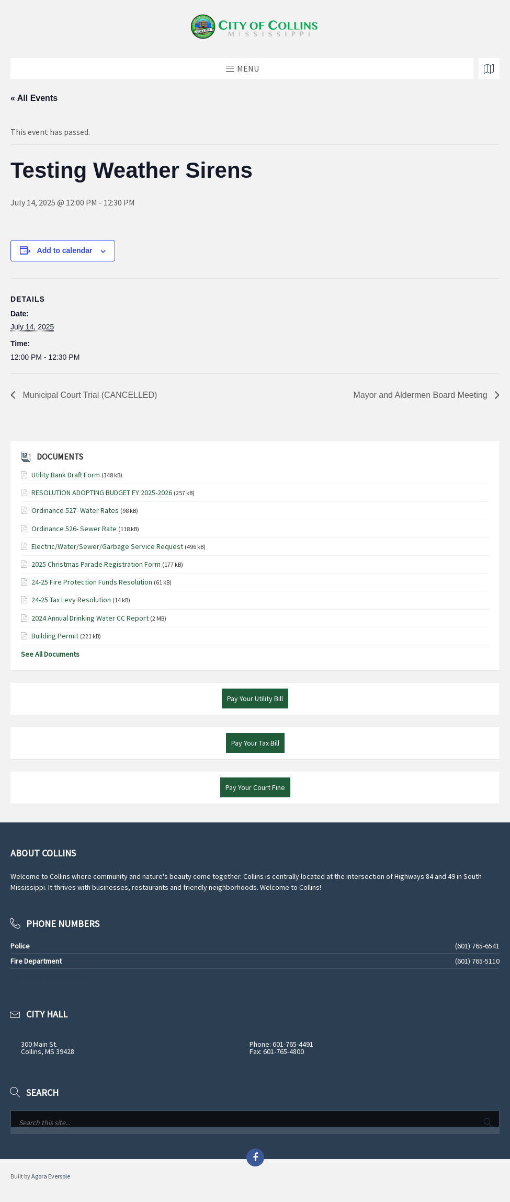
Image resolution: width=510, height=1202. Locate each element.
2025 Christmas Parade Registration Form (96, 564)
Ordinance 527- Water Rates (75, 510)
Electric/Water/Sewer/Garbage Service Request (107, 546)
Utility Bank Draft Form (65, 474)
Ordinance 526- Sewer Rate (74, 528)
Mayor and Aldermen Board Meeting (421, 395)
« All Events (34, 98)
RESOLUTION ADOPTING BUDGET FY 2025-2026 (101, 492)
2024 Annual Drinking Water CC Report (90, 618)
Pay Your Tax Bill (255, 743)
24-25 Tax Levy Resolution (71, 599)
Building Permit (54, 635)
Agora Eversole (50, 1176)
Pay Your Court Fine (255, 787)
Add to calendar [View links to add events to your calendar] (65, 250)
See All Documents (50, 654)
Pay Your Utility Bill (255, 698)
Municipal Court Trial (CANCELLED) (88, 395)
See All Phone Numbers (46, 977)
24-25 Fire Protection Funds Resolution (91, 582)
